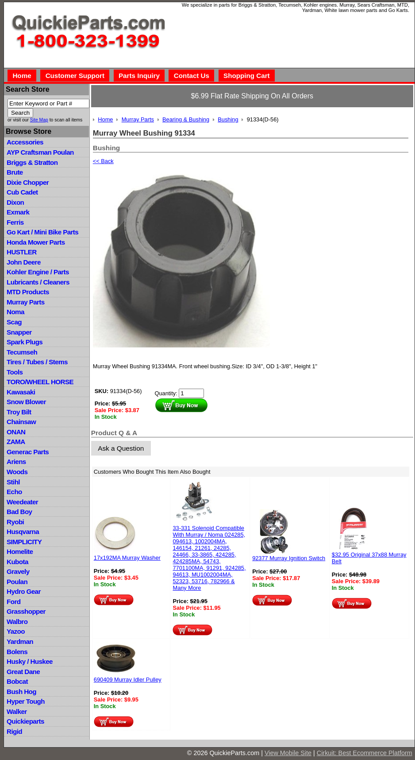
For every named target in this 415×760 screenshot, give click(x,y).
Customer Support (75, 75)
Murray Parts (26, 302)
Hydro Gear (24, 591)
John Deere (24, 262)
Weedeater (22, 502)
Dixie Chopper (28, 182)
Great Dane (23, 671)
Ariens (16, 461)
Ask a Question (121, 448)
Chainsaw (21, 421)
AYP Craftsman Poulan (40, 152)
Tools (15, 372)
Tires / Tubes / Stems (37, 362)
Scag (14, 322)
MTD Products (28, 292)
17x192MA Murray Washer (127, 557)
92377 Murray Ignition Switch (288, 558)
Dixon (15, 202)
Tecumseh (22, 352)
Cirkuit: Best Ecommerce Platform (364, 752)
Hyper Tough (26, 701)
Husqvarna (23, 531)
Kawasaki (21, 392)
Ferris (15, 222)
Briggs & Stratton (32, 162)
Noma (15, 312)
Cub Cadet (22, 192)
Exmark (18, 212)
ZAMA (16, 441)
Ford (13, 601)
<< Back (103, 161)
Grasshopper (26, 611)
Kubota (17, 561)
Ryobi (15, 522)
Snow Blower (26, 401)
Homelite (20, 551)
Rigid (14, 731)
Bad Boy (19, 511)
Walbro (17, 621)
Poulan (17, 581)
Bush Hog (21, 691)
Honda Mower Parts (36, 242)
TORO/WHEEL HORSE (40, 382)
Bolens (17, 651)
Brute (15, 172)
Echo (14, 491)
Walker (17, 711)
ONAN (16, 432)
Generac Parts (28, 452)
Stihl (13, 482)
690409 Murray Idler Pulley (127, 679)
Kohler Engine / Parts (38, 272)
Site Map (39, 119)
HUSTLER (21, 252)
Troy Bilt (19, 412)
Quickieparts (25, 721)
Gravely (18, 571)
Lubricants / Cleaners (38, 282)
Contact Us (191, 75)
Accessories (25, 142)
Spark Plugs (24, 342)
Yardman (20, 641)
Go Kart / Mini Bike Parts (42, 232)
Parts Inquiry (139, 75)
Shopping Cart (246, 75)
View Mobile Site (288, 752)
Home (21, 75)
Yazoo (16, 631)
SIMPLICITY (24, 542)
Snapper (19, 332)
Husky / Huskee (30, 661)
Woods (17, 471)
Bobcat (17, 681)
